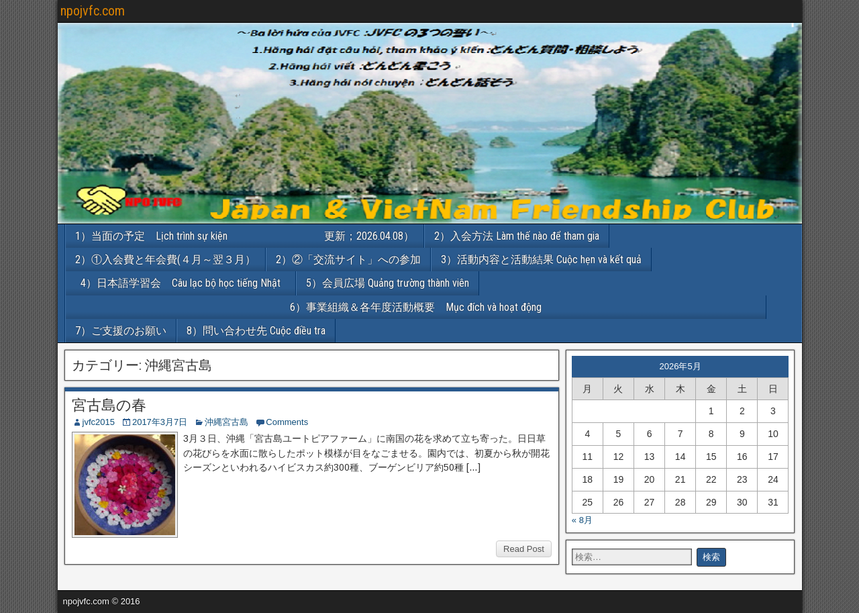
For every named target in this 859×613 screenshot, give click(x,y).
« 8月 (582, 520)
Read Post (523, 549)
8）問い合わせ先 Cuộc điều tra (256, 330)
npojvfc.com (92, 11)
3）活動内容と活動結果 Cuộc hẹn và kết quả (541, 259)
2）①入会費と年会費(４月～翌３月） (165, 259)
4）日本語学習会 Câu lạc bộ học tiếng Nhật (186, 283)
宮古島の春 (109, 405)
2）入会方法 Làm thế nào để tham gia (516, 236)
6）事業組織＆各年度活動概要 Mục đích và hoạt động (528, 307)
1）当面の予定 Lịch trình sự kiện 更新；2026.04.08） (244, 236)
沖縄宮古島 (226, 422)
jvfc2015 (99, 422)
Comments (287, 422)
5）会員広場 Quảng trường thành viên (387, 283)
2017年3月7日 (159, 422)
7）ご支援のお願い (120, 330)
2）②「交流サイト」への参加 (348, 259)
